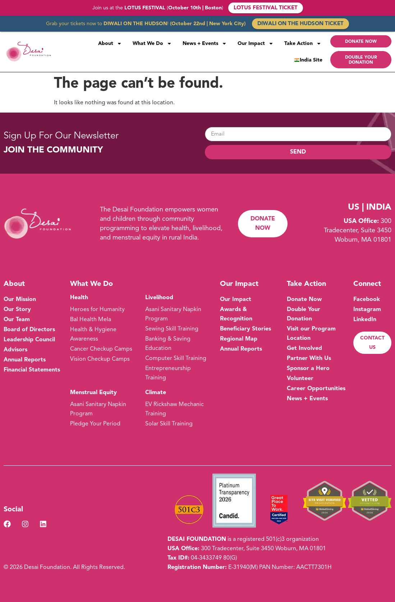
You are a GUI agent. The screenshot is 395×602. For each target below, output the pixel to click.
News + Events (205, 43)
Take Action (302, 43)
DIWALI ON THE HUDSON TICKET (300, 24)
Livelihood (159, 298)
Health (79, 298)
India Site (308, 60)
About (110, 43)
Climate (155, 393)
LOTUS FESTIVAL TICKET (266, 8)
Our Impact (256, 43)
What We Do (152, 43)
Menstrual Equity (93, 393)
